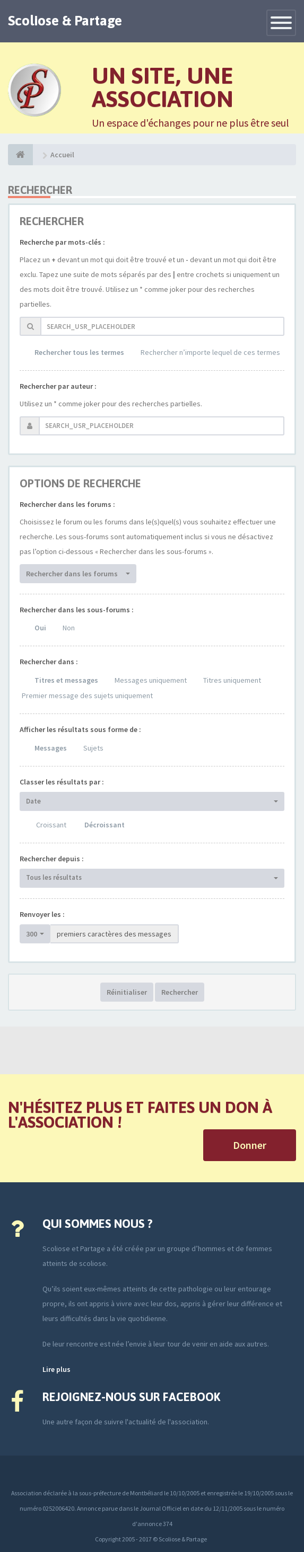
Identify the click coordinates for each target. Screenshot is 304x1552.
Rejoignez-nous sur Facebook (131, 1397)
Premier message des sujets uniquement (87, 695)
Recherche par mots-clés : (62, 242)
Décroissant (104, 824)
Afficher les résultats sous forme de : (80, 729)
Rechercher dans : (49, 661)
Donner (249, 1145)
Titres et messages (66, 680)
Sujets (93, 748)
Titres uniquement (232, 680)
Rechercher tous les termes (79, 352)
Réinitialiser (127, 992)
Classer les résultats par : (62, 782)
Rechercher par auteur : (58, 386)
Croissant (51, 824)
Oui (40, 627)
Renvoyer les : (42, 914)
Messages (50, 748)
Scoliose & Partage (65, 21)
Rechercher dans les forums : (67, 504)
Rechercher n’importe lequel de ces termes (210, 352)
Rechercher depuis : (52, 858)
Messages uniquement (151, 680)
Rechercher (179, 992)
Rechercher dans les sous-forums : (77, 609)
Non (69, 627)
